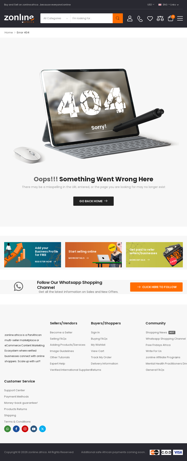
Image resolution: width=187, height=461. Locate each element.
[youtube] (33, 428)
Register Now (43, 262)
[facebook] (16, 428)
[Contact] (140, 19)
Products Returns (15, 409)
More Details (77, 258)
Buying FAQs (99, 339)
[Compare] (160, 18)
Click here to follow (159, 287)
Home (9, 32)
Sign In (95, 332)
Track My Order (101, 357)
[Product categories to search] (55, 18)
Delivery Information (104, 364)
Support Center (14, 390)
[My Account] (130, 18)
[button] (180, 18)
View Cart (97, 351)
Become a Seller (61, 332)
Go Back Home (90, 201)
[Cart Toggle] (170, 18)
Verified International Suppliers (68, 370)
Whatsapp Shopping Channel (164, 339)
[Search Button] (118, 18)
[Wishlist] (150, 18)
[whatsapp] (7, 428)
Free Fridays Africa (158, 345)
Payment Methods (16, 397)
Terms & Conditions (17, 422)
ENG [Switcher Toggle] (162, 4)
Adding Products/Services (67, 345)
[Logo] (19, 18)
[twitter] (42, 428)
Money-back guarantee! (21, 403)
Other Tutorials (60, 357)
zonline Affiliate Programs (163, 357)
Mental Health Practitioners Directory (164, 364)
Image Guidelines (62, 351)
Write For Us (154, 351)
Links (173, 4)
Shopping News (160, 332)
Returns (96, 370)
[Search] (91, 18)
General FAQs (155, 370)
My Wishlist (98, 345)
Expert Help (57, 364)
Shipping (10, 415)
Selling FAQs (58, 339)
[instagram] (25, 428)
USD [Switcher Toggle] (149, 4)
